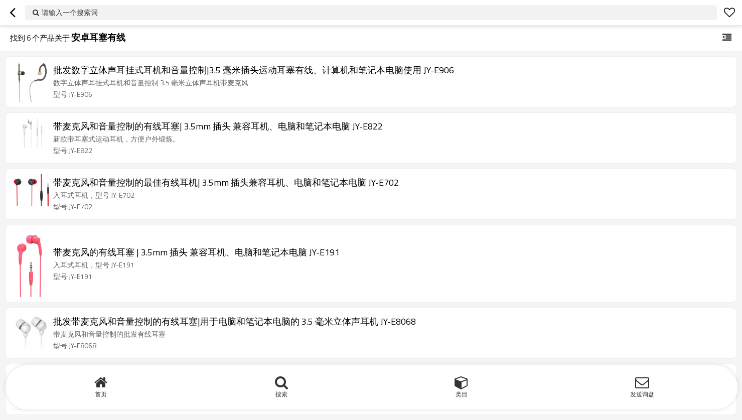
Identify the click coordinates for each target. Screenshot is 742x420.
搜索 (281, 394)
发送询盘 (642, 394)
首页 (101, 394)
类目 (462, 394)
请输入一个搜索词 (70, 12)
